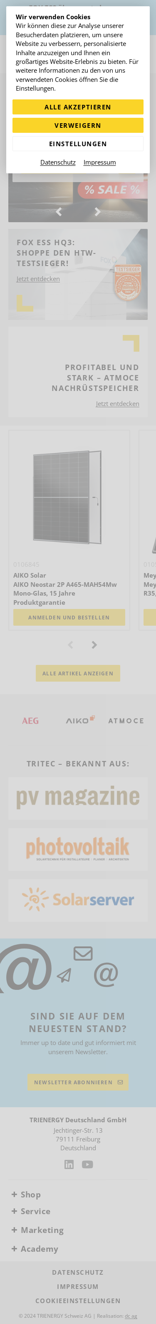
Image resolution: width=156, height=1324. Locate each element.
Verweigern (77, 125)
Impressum (100, 162)
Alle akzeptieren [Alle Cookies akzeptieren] (78, 107)
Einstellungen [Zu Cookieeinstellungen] (78, 144)
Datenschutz (58, 162)
